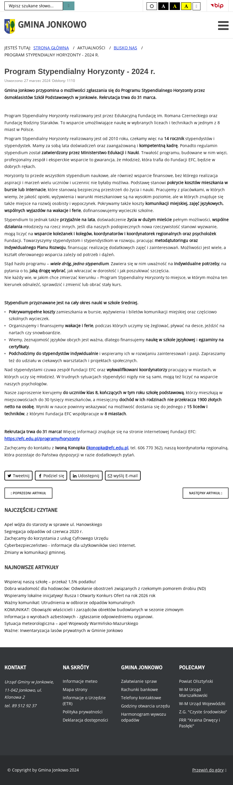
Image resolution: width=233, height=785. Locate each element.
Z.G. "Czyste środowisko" (203, 712)
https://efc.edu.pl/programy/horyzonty (42, 438)
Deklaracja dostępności (85, 720)
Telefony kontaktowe (141, 697)
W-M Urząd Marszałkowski (193, 692)
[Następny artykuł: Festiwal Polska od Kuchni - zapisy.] (206, 493)
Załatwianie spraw (139, 681)
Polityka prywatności (83, 712)
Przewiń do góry (209, 770)
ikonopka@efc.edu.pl (107, 448)
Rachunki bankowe (139, 689)
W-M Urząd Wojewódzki (202, 703)
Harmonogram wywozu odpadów (143, 717)
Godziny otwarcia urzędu (145, 706)
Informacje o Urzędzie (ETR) (84, 700)
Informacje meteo (80, 681)
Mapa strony (75, 689)
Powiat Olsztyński (196, 681)
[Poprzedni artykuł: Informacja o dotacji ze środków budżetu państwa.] (28, 493)
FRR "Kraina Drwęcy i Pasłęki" (199, 723)
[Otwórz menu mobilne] (223, 25)
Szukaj (68, 6)
